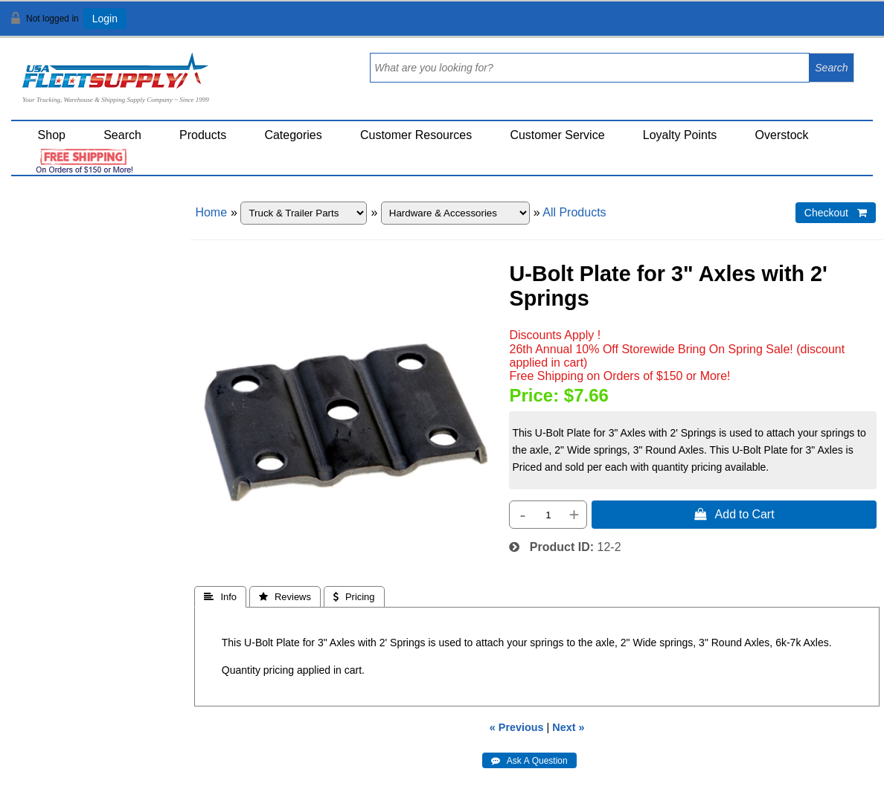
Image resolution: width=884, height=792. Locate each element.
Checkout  (835, 212)
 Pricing (354, 597)
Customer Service (557, 135)
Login (105, 18)
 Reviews (285, 597)
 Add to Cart (734, 514)
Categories (292, 135)
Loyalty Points (680, 135)
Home (211, 212)
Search (122, 135)
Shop (51, 135)
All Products (574, 212)
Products (202, 135)
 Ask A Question (529, 760)
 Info (220, 597)
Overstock (782, 135)
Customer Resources (416, 135)
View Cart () (826, 25)
